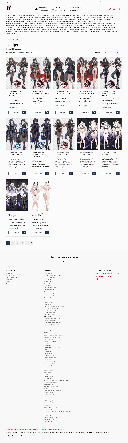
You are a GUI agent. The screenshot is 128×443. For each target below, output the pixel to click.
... (26, 243)
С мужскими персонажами (15, 21)
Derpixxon (84, 15)
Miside (17, 27)
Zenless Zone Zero (95, 15)
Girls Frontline (110, 23)
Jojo (99, 25)
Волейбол (83, 31)
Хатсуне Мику (30, 23)
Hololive (9, 29)
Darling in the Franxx (60, 19)
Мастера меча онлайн (13, 19)
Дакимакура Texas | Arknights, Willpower (63, 92)
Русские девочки (27, 27)
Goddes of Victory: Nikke (14, 23)
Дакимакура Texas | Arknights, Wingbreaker (40, 92)
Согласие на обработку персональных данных (46, 429)
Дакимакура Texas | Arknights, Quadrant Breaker (109, 93)
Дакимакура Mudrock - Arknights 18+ (40, 215)
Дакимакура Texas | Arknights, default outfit (64, 153)
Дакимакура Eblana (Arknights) (109, 153)
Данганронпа (95, 27)
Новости (9, 281)
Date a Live (49, 21)
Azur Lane (85, 17)
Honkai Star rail (40, 17)
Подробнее (15, 112)
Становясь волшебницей (76, 23)
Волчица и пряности (45, 19)
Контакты (117, 2)
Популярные (10, 15)
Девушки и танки (12, 17)
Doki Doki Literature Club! (86, 19)
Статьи (8, 283)
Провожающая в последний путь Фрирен (55, 31)
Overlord (9, 31)
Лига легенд (34, 31)
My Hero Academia (103, 19)
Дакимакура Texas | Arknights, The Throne (86, 92)
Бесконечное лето (29, 19)
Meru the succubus (63, 17)
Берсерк (58, 21)
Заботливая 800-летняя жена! (72, 25)
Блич (61, 29)
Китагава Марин (90, 25)
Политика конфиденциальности (17, 429)
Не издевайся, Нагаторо (51, 25)
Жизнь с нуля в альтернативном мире (59, 27)
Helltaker (76, 15)
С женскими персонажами (26, 15)
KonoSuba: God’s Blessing (35, 21)
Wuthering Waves (94, 29)
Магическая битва (108, 29)
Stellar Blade (66, 15)
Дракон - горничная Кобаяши (92, 21)
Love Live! (75, 31)
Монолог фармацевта (81, 27)
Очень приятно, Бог (95, 31)
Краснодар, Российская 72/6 (107, 274)
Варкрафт (62, 23)
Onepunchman (39, 27)
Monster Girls (56, 15)
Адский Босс (76, 17)
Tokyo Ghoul (10, 33)
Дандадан (9, 27)
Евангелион (38, 25)
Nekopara (53, 23)
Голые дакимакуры (43, 15)
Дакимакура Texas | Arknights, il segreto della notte (39, 154)
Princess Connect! (68, 21)
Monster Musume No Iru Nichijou (102, 17)
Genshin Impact (109, 15)
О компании (95, 2)
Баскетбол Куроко (110, 31)
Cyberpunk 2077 (12, 25)
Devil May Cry (91, 23)
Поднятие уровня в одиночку (24, 29)
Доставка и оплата (106, 2)
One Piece (100, 23)
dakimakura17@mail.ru (104, 276)
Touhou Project (52, 29)
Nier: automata (41, 29)
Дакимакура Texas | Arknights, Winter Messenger (15, 93)
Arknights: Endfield (26, 17)
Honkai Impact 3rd (25, 25)
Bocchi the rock (107, 25)
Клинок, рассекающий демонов (75, 29)
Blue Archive (51, 17)
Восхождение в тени (21, 31)
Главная (9, 39)
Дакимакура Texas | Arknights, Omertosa (15, 153)
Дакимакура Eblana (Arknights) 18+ (86, 153)
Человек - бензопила (109, 27)
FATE (78, 21)
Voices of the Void (42, 23)
